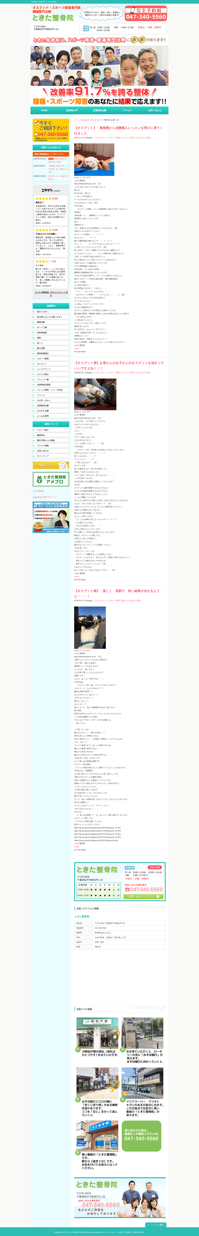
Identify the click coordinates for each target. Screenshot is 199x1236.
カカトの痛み (43, 374)
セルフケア (125, 138)
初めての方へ (43, 312)
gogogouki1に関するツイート (45, 497)
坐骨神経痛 (42, 332)
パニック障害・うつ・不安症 (49, 390)
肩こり (40, 343)
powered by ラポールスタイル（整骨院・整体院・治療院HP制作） (119, 1232)
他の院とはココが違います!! (49, 317)
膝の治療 (41, 348)
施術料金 (41, 435)
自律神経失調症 (44, 385)
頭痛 (39, 338)
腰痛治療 (41, 322)
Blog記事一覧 (87, 120)
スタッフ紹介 (43, 430)
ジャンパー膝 (43, 379)
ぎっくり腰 (42, 327)
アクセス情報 (43, 445)
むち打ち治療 (43, 411)
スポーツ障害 (114, 138)
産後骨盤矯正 (43, 353)
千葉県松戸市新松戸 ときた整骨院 (43, 2)
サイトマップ (43, 456)
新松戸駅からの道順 (46, 440)
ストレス (41, 395)
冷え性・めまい (44, 400)
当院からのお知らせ (138, 138)
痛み (149, 138)
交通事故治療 (43, 405)
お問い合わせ (43, 451)
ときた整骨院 (38, 491)
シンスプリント (44, 369)
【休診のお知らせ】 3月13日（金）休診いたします (58, 169)
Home (76, 348)
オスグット (103, 138)
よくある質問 (43, 416)
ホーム (77, 120)
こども (96, 138)
